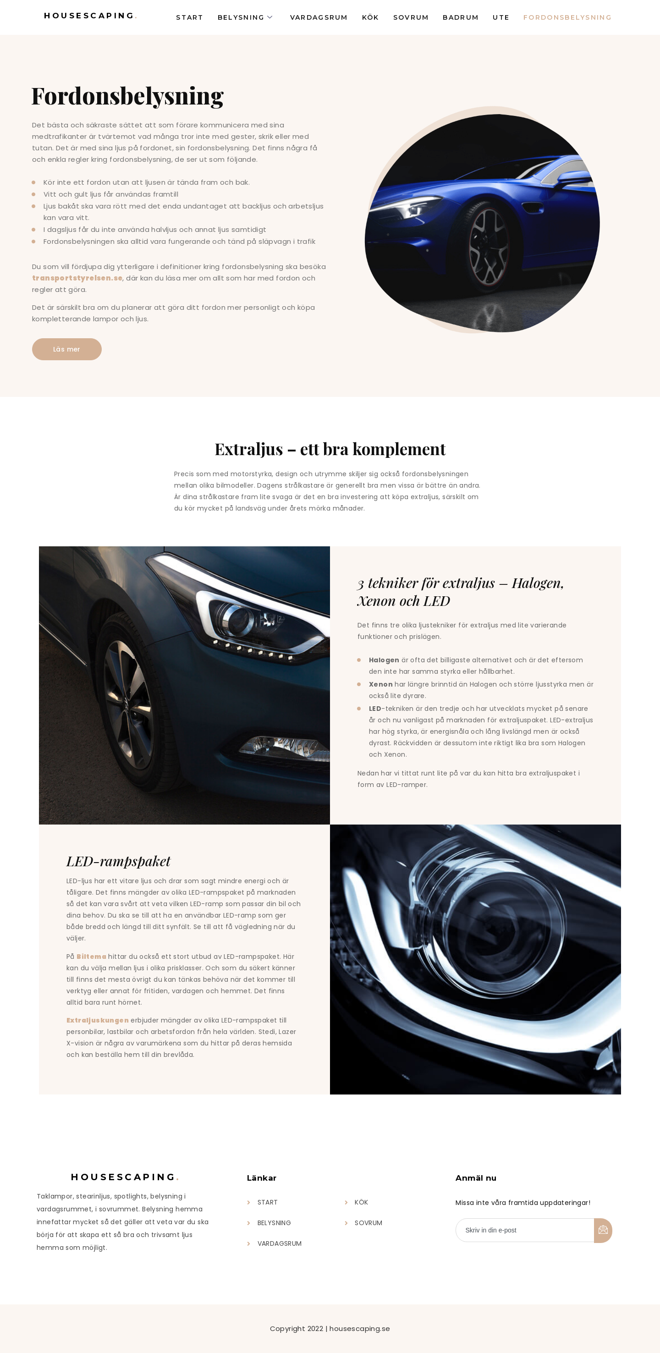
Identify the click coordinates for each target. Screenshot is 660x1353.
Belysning (246, 17)
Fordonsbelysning (567, 17)
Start (190, 17)
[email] (525, 1230)
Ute (501, 17)
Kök (371, 17)
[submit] (603, 1230)
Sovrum (411, 17)
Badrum (461, 17)
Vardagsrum (319, 17)
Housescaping (91, 15)
